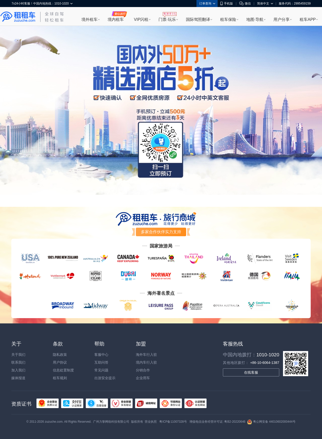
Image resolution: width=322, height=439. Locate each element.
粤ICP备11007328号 (173, 421)
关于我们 (18, 355)
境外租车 (90, 19)
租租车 (18, 17)
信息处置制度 (63, 370)
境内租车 (116, 19)
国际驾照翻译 (198, 19)
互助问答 (101, 362)
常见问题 (101, 370)
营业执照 (151, 421)
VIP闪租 (141, 19)
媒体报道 (18, 378)
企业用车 (143, 378)
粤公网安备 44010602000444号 (271, 421)
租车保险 (228, 19)
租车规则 (60, 378)
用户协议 (60, 362)
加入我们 (18, 370)
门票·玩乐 (167, 19)
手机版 (226, 3)
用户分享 (281, 19)
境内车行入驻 (146, 362)
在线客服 (251, 372)
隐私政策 (60, 355)
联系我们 (18, 362)
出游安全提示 (104, 378)
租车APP (308, 19)
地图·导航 (254, 19)
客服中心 (101, 355)
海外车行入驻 (146, 355)
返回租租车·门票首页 (161, 184)
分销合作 (143, 370)
